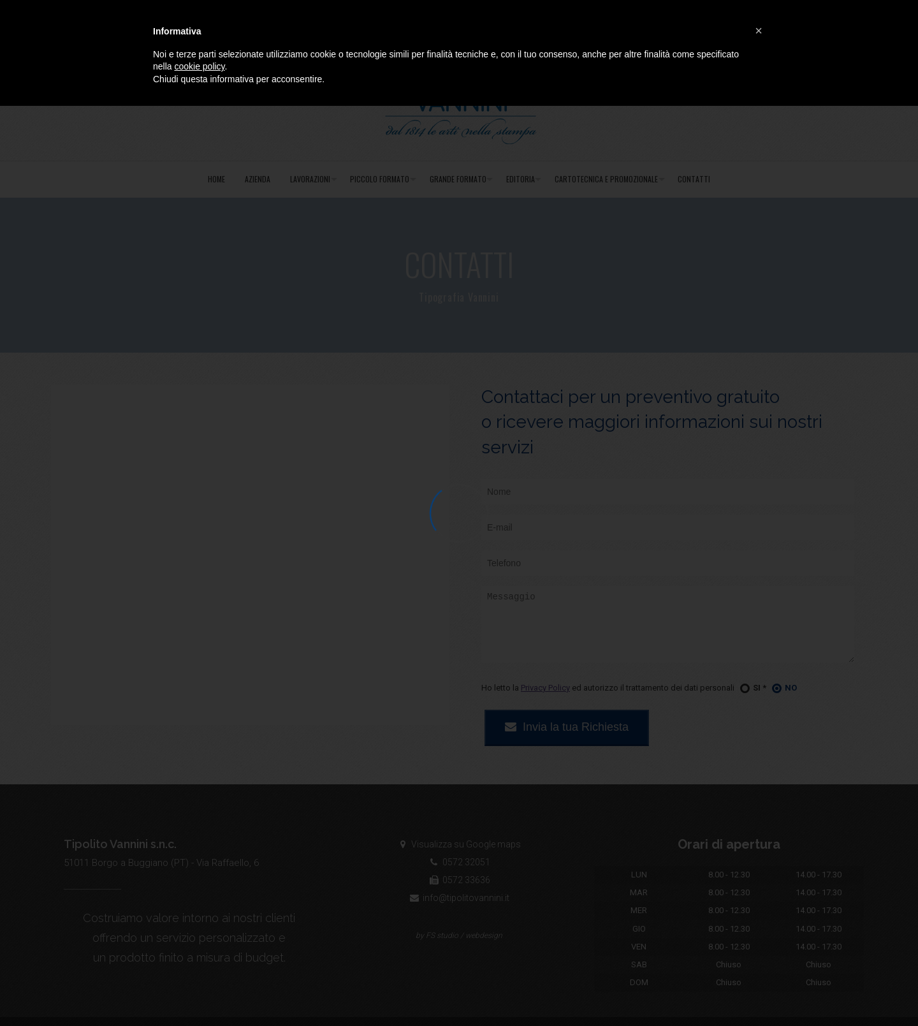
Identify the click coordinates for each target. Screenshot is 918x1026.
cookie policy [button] (199, 66)
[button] (758, 30)
